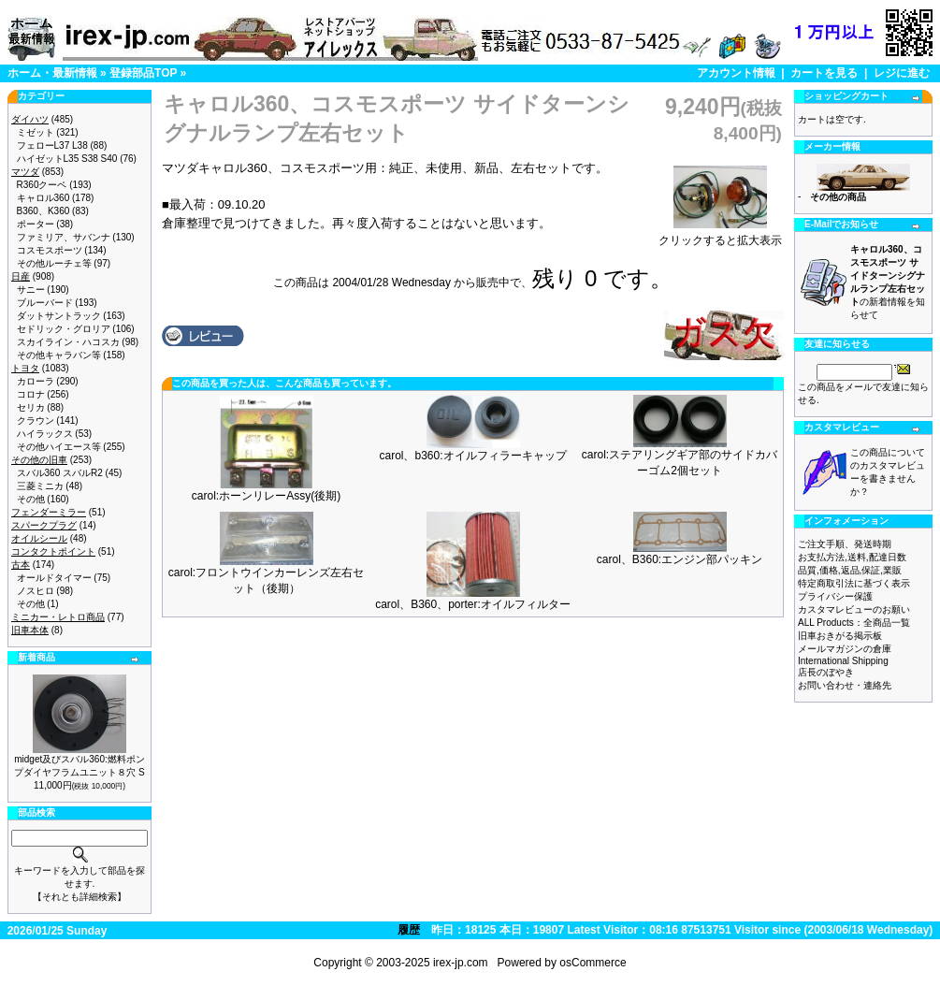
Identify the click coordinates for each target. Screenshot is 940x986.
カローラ (35, 381)
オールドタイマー (54, 578)
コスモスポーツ (49, 250)
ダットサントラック (59, 316)
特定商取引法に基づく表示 (854, 583)
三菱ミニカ (40, 486)
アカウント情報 (736, 73)
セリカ (31, 407)
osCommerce (592, 962)
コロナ (31, 394)
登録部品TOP (143, 73)
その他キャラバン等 (59, 355)
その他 (31, 499)
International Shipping (843, 661)
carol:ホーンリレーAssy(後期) (266, 495)
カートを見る (824, 73)
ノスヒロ (35, 591)
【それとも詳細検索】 (79, 897)
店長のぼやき (826, 672)
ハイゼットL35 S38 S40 (67, 158)
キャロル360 (43, 198)
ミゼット (35, 132)
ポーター (35, 224)
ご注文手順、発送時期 (844, 544)
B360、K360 (43, 211)
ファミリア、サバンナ (63, 237)
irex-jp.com (460, 962)
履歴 (409, 929)
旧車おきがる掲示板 (840, 636)
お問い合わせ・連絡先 (844, 685)
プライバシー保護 (835, 596)
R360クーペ (42, 185)
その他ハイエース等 (59, 447)
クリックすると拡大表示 (720, 235)
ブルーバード (45, 302)
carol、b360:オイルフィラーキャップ (472, 455)
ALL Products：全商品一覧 (854, 622)
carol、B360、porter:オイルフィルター (473, 604)
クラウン (35, 420)
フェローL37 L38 (52, 145)
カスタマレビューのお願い (854, 609)
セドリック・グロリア (63, 329)
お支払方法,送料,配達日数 (852, 557)
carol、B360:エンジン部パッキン (679, 559)
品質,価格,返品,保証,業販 (850, 570)
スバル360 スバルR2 (60, 473)
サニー (31, 289)
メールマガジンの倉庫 (844, 649)
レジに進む (902, 73)
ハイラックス (45, 433)
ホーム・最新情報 (52, 73)
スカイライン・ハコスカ (68, 342)
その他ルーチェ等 (54, 263)
